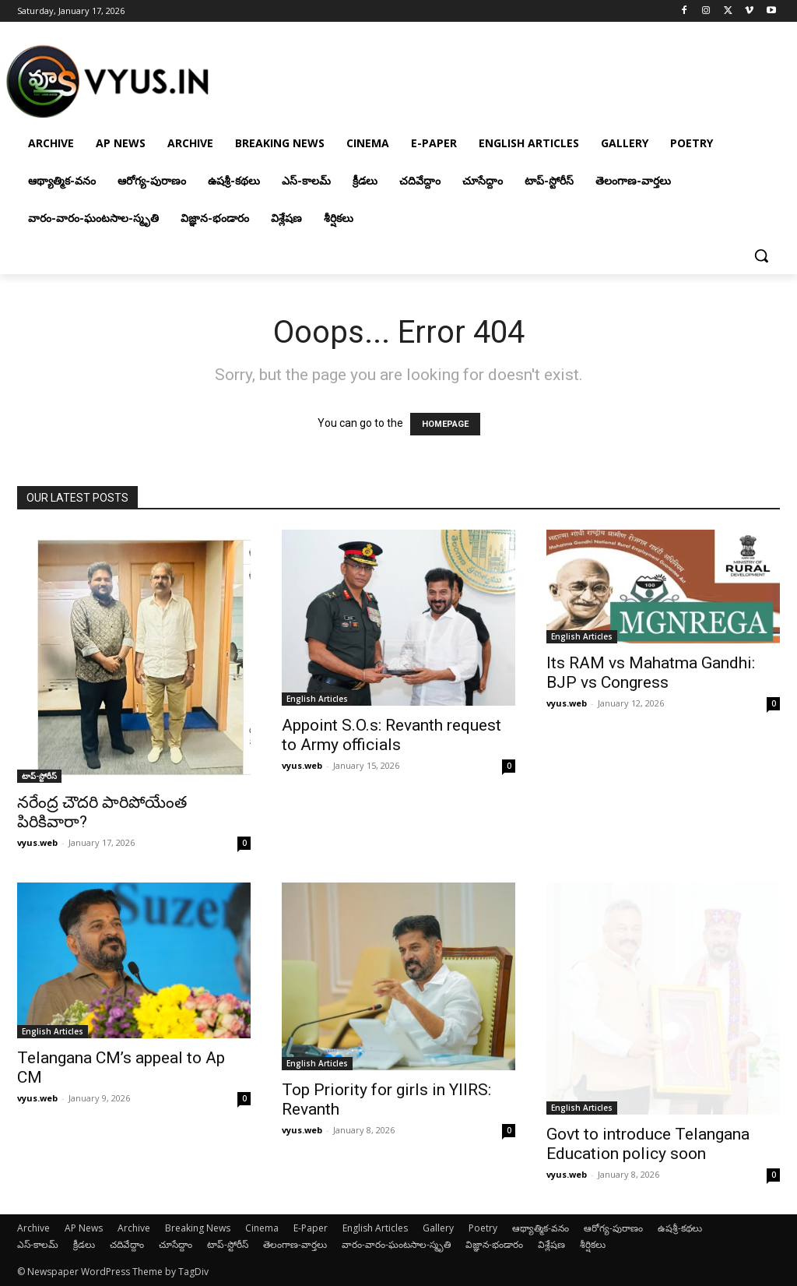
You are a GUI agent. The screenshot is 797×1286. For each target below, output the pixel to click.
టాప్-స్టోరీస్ (39, 775)
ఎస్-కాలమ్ (37, 1244)
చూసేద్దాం (175, 1244)
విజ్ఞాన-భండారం (494, 1244)
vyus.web (37, 842)
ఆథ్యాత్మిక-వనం (540, 1228)
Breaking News (197, 1228)
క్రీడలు (84, 1244)
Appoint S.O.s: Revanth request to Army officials (391, 735)
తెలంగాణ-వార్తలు (295, 1244)
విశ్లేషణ (551, 1244)
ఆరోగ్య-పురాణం (613, 1228)
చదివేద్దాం (127, 1244)
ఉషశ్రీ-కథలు (680, 1228)
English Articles (317, 698)
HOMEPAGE (445, 424)
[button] (761, 255)
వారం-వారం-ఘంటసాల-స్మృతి (396, 1244)
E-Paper (310, 1228)
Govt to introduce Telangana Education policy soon (648, 1144)
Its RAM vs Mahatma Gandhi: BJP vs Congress (650, 673)
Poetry (483, 1228)
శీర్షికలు (593, 1244)
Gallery (438, 1228)
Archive (33, 1228)
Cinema (262, 1228)
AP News (84, 1228)
